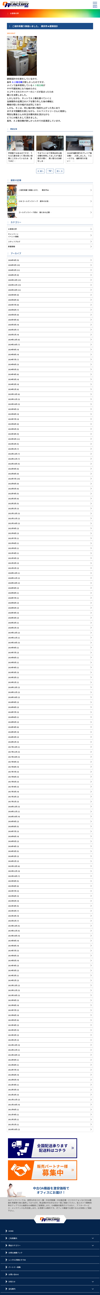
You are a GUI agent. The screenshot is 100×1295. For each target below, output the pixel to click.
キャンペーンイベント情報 (13, 235)
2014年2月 (12, 975)
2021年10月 (12, 523)
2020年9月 (12, 588)
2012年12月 (12, 1045)
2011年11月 (12, 1099)
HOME (11, 1231)
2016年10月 (12, 816)
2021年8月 (12, 533)
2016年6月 (12, 836)
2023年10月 (12, 404)
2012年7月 (12, 1069)
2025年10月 (12, 290)
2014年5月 (12, 960)
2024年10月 (12, 344)
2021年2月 (12, 563)
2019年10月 (12, 642)
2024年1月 (12, 389)
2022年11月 (12, 459)
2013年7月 (12, 1010)
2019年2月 (12, 677)
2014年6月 (12, 955)
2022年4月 (12, 493)
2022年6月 (12, 483)
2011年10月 (12, 1104)
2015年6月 (12, 896)
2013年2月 (12, 1035)
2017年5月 (12, 781)
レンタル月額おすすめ (17, 1260)
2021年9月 (12, 528)
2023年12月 (12, 394)
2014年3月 (12, 970)
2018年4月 (12, 727)
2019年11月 (12, 637)
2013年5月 (12, 1020)
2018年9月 (12, 702)
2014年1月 (12, 980)
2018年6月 (12, 717)
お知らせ (12, 1281)
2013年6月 (12, 1015)
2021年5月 (12, 548)
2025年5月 (12, 314)
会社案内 (12, 1289)
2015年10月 (12, 876)
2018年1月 (12, 742)
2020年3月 (12, 618)
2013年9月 (12, 1000)
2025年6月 (12, 310)
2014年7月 (12, 950)
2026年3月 (12, 265)
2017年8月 (12, 767)
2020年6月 (12, 603)
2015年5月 (12, 901)
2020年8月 (12, 593)
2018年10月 (12, 697)
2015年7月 (12, 891)
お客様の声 (12, 229)
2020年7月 (12, 598)
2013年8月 (12, 1005)
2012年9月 (12, 1060)
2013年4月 (12, 1025)
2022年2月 (12, 503)
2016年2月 (12, 856)
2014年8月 (12, 945)
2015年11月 (12, 871)
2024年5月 (12, 369)
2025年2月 (12, 329)
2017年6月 (12, 776)
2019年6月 (12, 657)
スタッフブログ (14, 241)
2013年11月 (12, 990)
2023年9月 (12, 409)
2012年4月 (12, 1084)
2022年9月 (12, 468)
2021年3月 (12, 558)
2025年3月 (12, 324)
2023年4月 (12, 434)
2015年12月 (12, 866)
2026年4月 (12, 260)
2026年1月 (12, 275)
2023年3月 (12, 439)
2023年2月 (12, 444)
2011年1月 (12, 1124)
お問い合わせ (14, 1274)
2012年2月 (12, 1094)
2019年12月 (12, 632)
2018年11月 (12, 692)
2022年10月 (12, 463)
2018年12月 (12, 687)
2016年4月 (12, 846)
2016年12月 (12, 806)
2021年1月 (12, 568)
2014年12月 (12, 925)
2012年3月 (12, 1089)
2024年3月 (12, 379)
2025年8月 (12, 300)
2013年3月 (12, 1030)
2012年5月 (12, 1079)
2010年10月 (12, 1129)
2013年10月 (12, 995)
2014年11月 (12, 930)
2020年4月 (12, 612)
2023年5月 (12, 429)
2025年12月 (12, 280)
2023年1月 (12, 449)
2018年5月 (12, 722)
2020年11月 (12, 578)
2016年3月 (12, 851)
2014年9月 (12, 940)
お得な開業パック (15, 1252)
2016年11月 (12, 811)
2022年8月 (12, 473)
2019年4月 (12, 667)
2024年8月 (12, 354)
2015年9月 (12, 881)
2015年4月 (12, 906)
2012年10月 (12, 1055)
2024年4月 (12, 374)
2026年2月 (12, 270)
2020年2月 (12, 622)
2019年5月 (12, 662)
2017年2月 (12, 796)
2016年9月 (12, 821)
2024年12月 (12, 339)
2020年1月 (12, 627)
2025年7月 (12, 304)
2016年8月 (12, 826)
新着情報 (11, 246)
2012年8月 (12, 1065)
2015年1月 (12, 920)
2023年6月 (12, 424)
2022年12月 (12, 454)
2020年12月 (12, 573)
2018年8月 (12, 707)
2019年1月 (12, 682)
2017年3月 (12, 791)
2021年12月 (12, 513)
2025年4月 (12, 319)
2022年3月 (12, 498)
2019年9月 (12, 647)
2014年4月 (12, 965)
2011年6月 (12, 1109)
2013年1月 (12, 1040)
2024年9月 (12, 349)
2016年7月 (12, 831)
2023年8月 (12, 414)
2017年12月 (12, 747)
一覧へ (50, 171)
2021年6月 (12, 543)
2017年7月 (12, 771)
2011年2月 (12, 1119)
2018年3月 (12, 732)
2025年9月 (12, 295)
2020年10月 (12, 583)
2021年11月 (12, 518)
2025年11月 (12, 285)
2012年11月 (12, 1050)
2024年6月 (12, 364)
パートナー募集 (15, 1267)
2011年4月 (12, 1114)
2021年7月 (12, 538)
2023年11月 (12, 399)
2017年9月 (12, 761)
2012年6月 (12, 1075)
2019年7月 (12, 652)
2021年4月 (12, 553)
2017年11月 (12, 752)
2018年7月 (12, 712)
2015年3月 (12, 911)
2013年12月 (12, 985)
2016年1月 (12, 861)
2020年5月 (12, 608)
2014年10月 (12, 935)
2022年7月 (12, 478)
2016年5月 (12, 841)
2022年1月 (12, 508)
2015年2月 (12, 916)
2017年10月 (12, 757)
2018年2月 (12, 737)
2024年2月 (12, 384)
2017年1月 (12, 801)
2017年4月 (12, 786)
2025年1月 (12, 334)
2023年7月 (12, 419)
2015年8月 (12, 886)
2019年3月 (12, 672)
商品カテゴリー (15, 1245)
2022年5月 (12, 488)
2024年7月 (12, 359)
